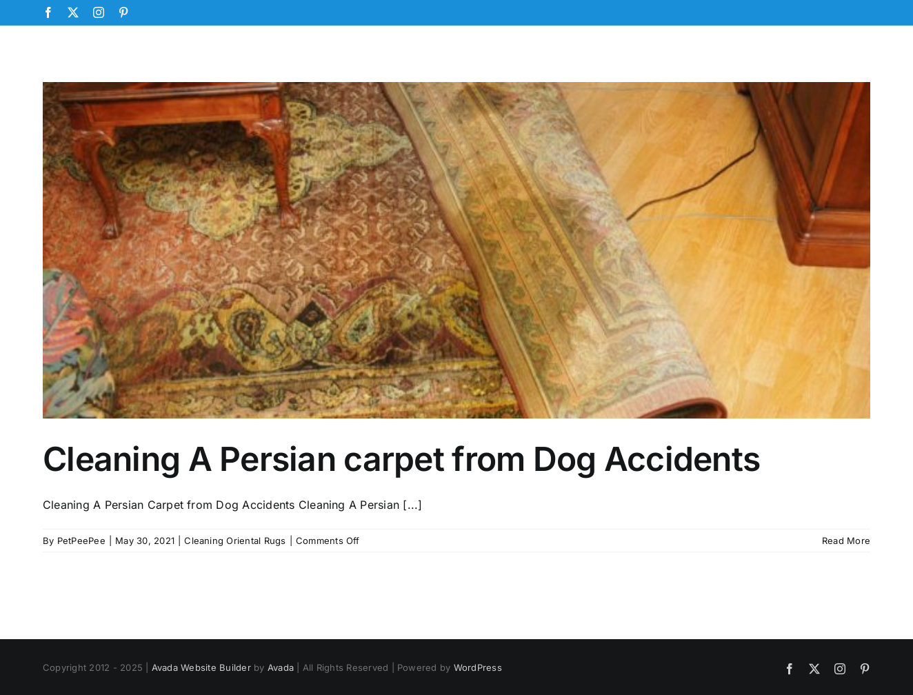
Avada (281, 667)
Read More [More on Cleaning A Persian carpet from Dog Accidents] (846, 540)
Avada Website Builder (201, 667)
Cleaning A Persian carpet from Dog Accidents (401, 459)
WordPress (478, 667)
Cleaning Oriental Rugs (234, 540)
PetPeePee (81, 540)
